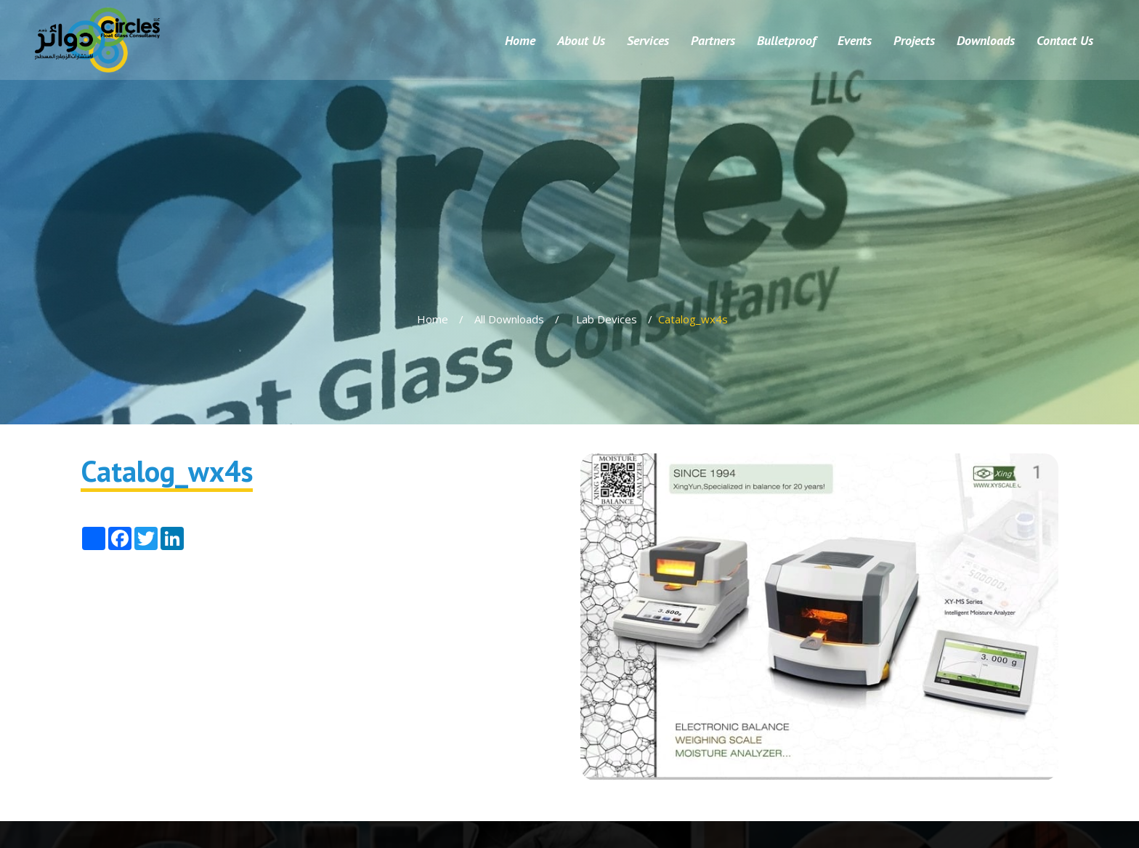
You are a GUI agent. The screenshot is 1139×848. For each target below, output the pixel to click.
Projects (914, 40)
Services (648, 40)
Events (855, 40)
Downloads (986, 40)
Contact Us (1065, 40)
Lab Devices (606, 319)
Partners (713, 40)
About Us (581, 40)
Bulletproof (786, 40)
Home (520, 40)
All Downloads (509, 319)
